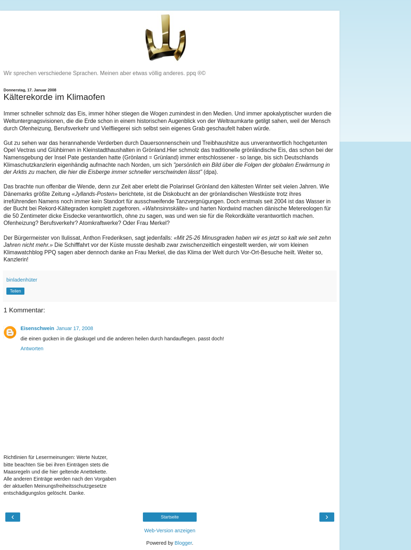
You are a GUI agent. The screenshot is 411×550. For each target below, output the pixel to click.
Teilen (15, 291)
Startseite (170, 517)
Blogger (183, 543)
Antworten (32, 348)
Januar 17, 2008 (74, 328)
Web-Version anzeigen (170, 530)
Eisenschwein (37, 328)
